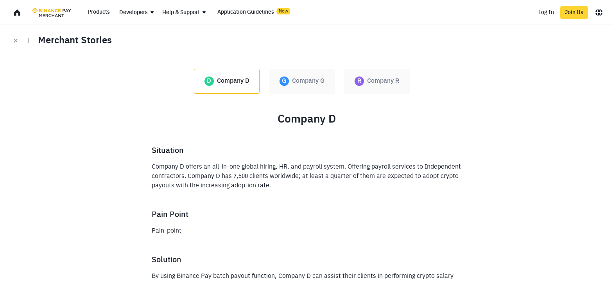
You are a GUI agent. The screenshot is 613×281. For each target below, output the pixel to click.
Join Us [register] (574, 12)
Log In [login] (546, 12)
